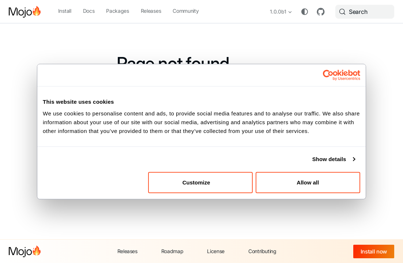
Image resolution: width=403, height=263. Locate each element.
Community (186, 11)
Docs (89, 11)
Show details (329, 159)
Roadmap (172, 251)
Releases (151, 11)
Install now (374, 251)
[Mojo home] (25, 251)
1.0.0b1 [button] (278, 11)
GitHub (320, 11)
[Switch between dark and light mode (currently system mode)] (304, 12)
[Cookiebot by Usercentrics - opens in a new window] (328, 75)
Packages (117, 11)
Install (64, 11)
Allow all (308, 182)
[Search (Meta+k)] (364, 12)
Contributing (262, 251)
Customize (200, 182)
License (216, 251)
